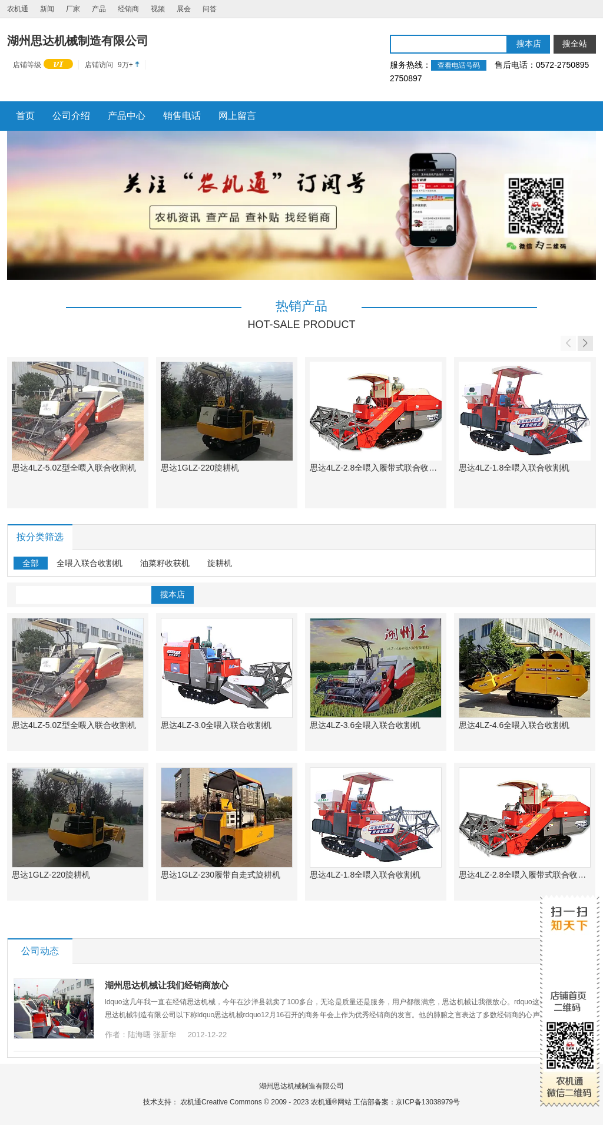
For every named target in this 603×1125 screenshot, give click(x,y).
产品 (99, 9)
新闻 (47, 9)
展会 (184, 9)
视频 (158, 9)
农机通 (17, 9)
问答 (210, 9)
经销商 (128, 9)
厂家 (73, 9)
